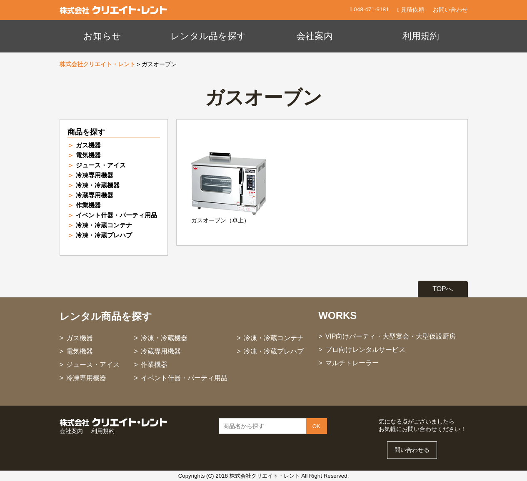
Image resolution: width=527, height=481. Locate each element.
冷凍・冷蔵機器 (98, 185)
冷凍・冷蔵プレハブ (104, 235)
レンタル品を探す (208, 36)
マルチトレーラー (352, 362)
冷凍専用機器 (94, 175)
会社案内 (314, 36)
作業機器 (88, 205)
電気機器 (88, 155)
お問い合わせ (450, 10)
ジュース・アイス (101, 165)
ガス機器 (88, 145)
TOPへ (442, 288)
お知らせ (102, 36)
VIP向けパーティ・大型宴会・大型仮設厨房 (390, 336)
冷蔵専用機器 (94, 195)
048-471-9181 (370, 9)
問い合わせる (412, 450)
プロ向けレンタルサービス (365, 349)
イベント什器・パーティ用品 (116, 215)
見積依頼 (411, 10)
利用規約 (420, 36)
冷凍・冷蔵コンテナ (104, 225)
